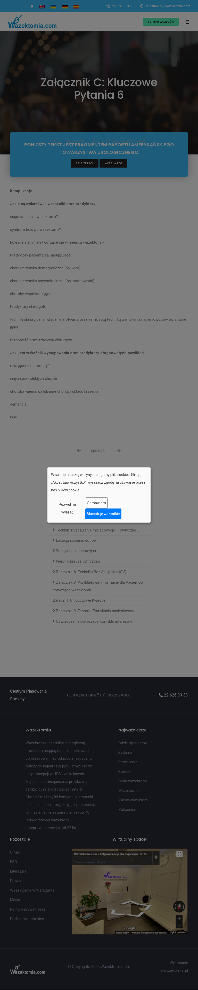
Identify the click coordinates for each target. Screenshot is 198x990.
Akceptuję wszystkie (103, 514)
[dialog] (99, 495)
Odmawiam (96, 503)
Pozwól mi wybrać (67, 508)
